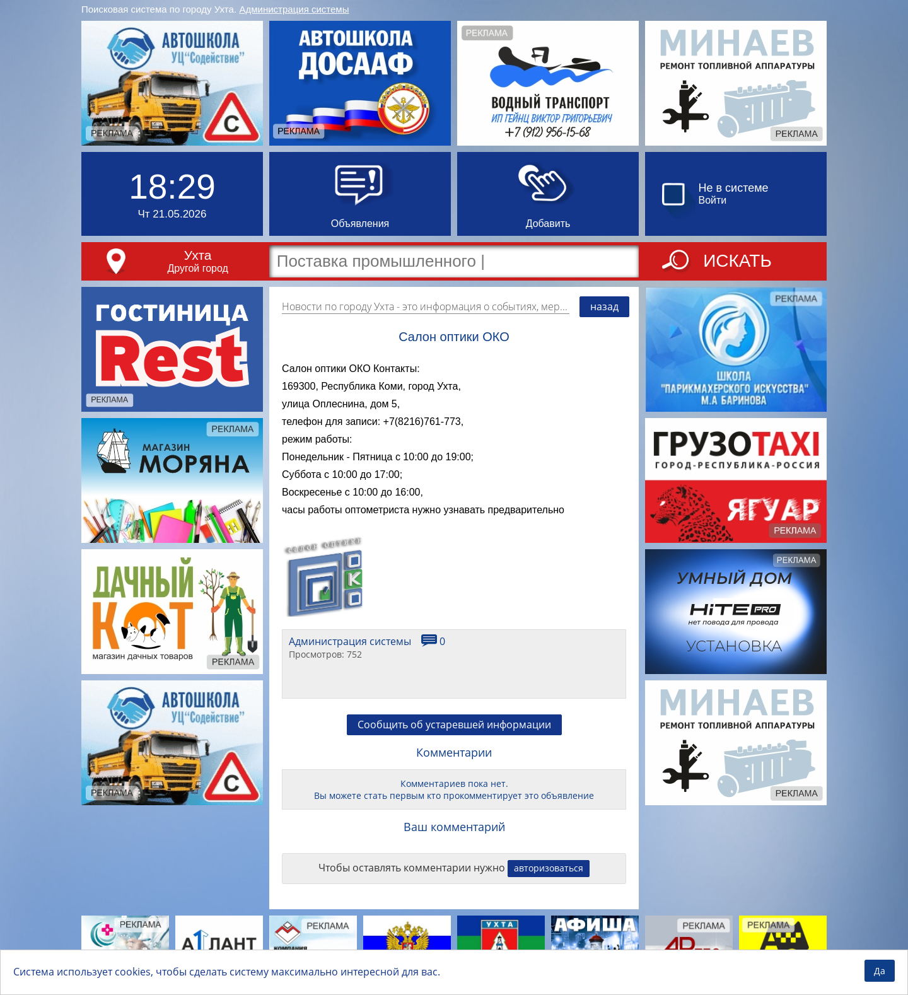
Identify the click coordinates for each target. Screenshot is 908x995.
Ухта (198, 255)
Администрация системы (294, 9)
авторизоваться (548, 868)
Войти (713, 200)
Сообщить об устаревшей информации (454, 724)
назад (604, 306)
